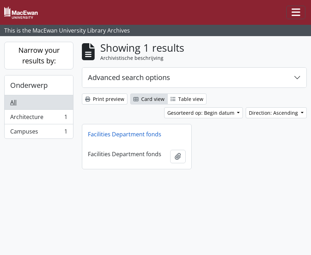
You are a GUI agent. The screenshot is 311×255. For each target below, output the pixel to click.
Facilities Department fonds (124, 134)
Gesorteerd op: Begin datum (201, 112)
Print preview (104, 99)
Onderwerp (29, 85)
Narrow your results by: (39, 55)
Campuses (38, 132)
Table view (187, 99)
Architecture (38, 118)
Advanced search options (129, 77)
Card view (149, 99)
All (13, 102)
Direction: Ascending (274, 112)
